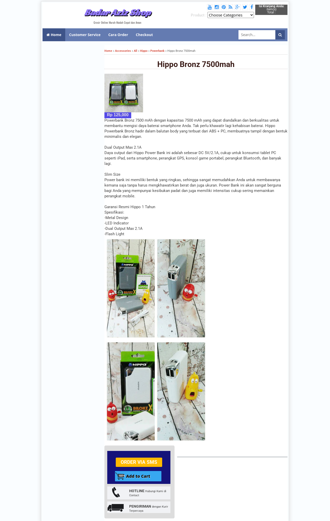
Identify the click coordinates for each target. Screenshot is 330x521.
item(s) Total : (271, 9)
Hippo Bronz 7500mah (196, 64)
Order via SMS (139, 462)
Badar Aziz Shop (117, 12)
